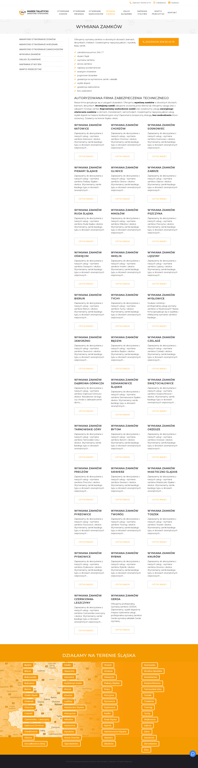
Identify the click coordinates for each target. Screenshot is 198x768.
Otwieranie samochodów (97, 12)
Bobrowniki (30, 677)
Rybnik (107, 725)
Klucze (67, 689)
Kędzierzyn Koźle (73, 683)
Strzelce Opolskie (153, 671)
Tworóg (148, 707)
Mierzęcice (69, 713)
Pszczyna (109, 695)
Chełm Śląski (30, 695)
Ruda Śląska (110, 719)
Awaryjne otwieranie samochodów (41, 49)
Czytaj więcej (86, 156)
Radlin (107, 713)
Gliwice (28, 737)
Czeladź (28, 713)
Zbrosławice (150, 743)
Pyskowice (109, 707)
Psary (107, 689)
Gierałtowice (30, 731)
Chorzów (29, 707)
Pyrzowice (109, 701)
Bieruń (27, 671)
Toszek (147, 695)
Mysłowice (69, 725)
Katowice (69, 677)
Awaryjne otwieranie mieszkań (38, 44)
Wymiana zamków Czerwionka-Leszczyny (88, 599)
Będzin (27, 665)
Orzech (108, 665)
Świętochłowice (152, 683)
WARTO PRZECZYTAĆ (30, 69)
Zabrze (147, 725)
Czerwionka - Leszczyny (36, 719)
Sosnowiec (149, 665)
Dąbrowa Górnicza (34, 725)
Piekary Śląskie (111, 683)
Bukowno (29, 683)
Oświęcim (109, 677)
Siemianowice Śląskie (115, 731)
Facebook (175, 3)
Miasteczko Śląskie (74, 707)
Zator (147, 731)
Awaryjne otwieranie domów (37, 39)
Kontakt (174, 13)
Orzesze (108, 671)
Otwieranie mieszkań (81, 12)
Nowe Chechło (71, 737)
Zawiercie (149, 737)
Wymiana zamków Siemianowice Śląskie (124, 383)
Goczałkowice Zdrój (34, 743)
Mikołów (68, 719)
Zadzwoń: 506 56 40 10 (141, 3)
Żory (146, 749)
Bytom (27, 689)
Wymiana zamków (112, 12)
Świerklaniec (150, 677)
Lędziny (68, 701)
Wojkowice (150, 719)
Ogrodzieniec (71, 743)
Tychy (147, 713)
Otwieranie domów (65, 12)
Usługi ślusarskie (128, 12)
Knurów (68, 695)
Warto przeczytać (160, 12)
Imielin (67, 665)
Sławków (108, 743)
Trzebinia (149, 701)
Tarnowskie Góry (153, 689)
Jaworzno (69, 671)
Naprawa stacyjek (144, 12)
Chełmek (28, 701)
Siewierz (108, 737)
